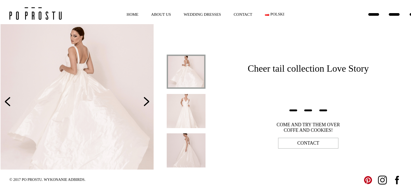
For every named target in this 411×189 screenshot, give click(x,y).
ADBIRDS (76, 179)
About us (161, 14)
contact (308, 143)
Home (132, 14)
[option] (77, 97)
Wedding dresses (202, 14)
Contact (243, 14)
